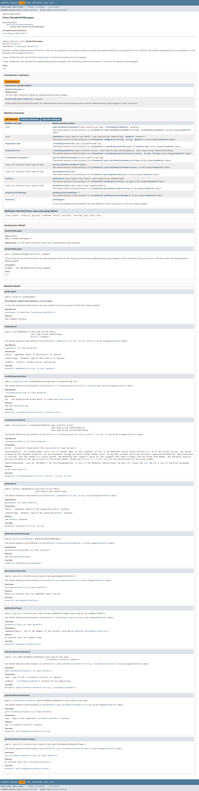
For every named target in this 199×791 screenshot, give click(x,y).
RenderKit (21, 33)
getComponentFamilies (63, 172)
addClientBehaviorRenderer (66, 127)
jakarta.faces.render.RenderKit (19, 25)
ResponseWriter (12, 151)
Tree (29, 3)
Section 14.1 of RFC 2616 (95, 459)
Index (46, 3)
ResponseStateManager (16, 193)
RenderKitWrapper (13, 89)
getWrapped (58, 200)
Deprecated (37, 3)
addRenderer (59, 137)
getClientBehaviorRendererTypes (69, 165)
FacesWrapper (9, 33)
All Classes (54, 7)
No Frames (40, 7)
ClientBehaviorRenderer (117, 127)
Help (52, 3)
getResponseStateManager (65, 193)
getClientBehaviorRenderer (66, 158)
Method (33, 10)
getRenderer (59, 179)
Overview (5, 3)
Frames (31, 7)
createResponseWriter (63, 151)
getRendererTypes (61, 185)
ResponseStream (12, 144)
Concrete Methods (51, 119)
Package (13, 3)
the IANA (148, 463)
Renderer (130, 137)
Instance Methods (30, 119)
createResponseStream (63, 144)
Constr (26, 10)
